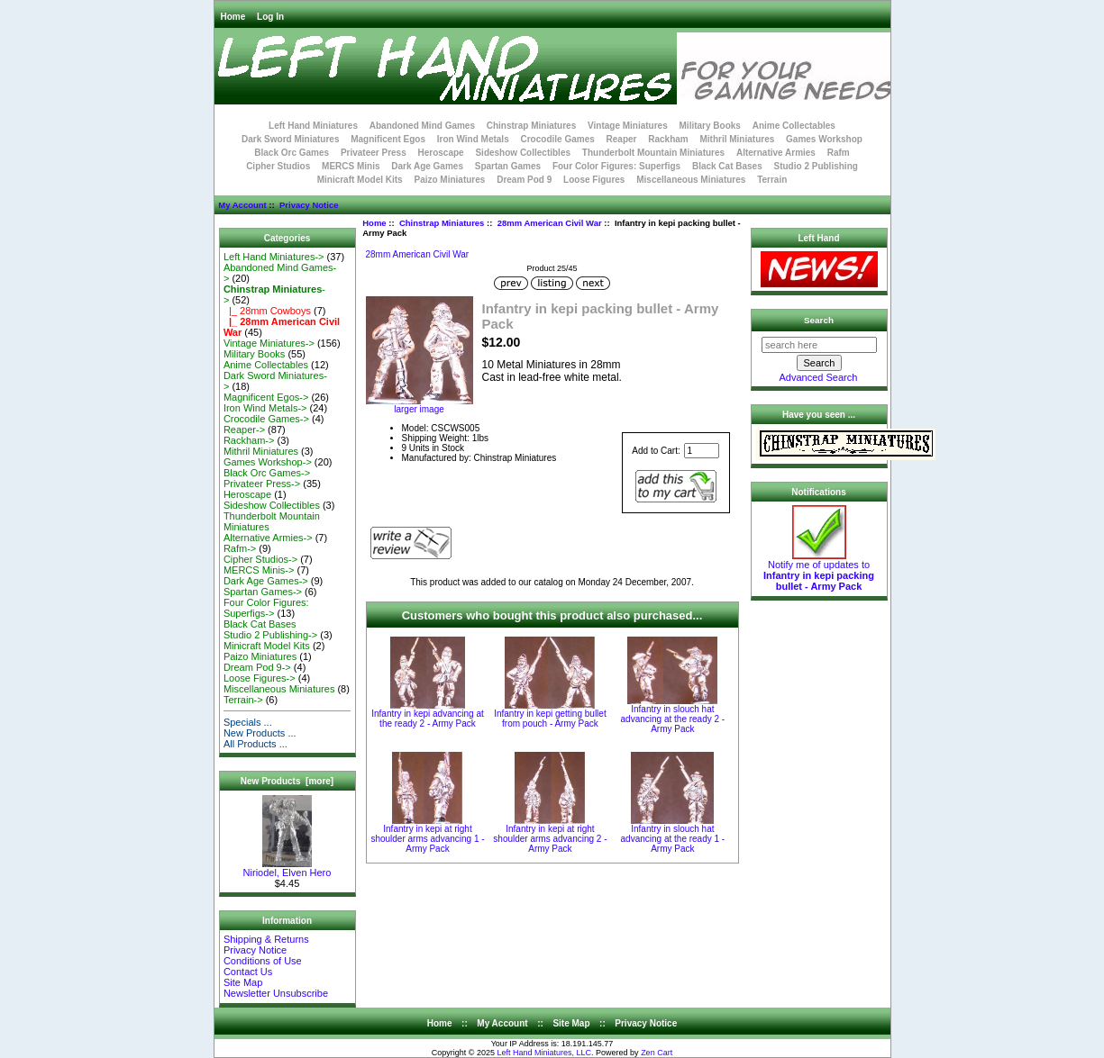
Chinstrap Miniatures (442, 223)
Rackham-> (249, 440)
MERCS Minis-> (259, 570)
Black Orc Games (291, 153)
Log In (270, 17)
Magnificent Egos (388, 139)
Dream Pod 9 (524, 180)
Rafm (838, 153)
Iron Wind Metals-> (265, 407)
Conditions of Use (263, 960)
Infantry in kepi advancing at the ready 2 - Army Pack (427, 718)
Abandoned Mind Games (422, 126)
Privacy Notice (308, 205)
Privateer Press (373, 153)
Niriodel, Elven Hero (287, 868)
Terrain (772, 180)
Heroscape (441, 153)
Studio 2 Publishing (816, 166)
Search (819, 320)
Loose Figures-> (260, 678)
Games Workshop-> (268, 462)
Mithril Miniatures (736, 139)
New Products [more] (287, 781)
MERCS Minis (350, 166)
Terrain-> (243, 699)
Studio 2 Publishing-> (270, 634)
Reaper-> (244, 429)
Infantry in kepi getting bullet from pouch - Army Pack (550, 718)
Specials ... (248, 722)
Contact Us (248, 971)
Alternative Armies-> (268, 537)
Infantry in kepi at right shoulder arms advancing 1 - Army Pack (427, 839)
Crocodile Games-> (266, 418)
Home (233, 17)
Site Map (243, 982)
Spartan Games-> (263, 591)
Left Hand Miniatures (313, 126)
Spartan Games (508, 166)
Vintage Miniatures (628, 126)
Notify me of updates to (818, 571)
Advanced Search (819, 377)
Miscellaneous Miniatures (690, 180)
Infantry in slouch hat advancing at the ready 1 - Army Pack (673, 839)
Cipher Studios (278, 166)
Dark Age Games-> (266, 580)
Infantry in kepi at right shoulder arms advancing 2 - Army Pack (550, 839)
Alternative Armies (776, 153)
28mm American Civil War (549, 223)
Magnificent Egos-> (266, 397)
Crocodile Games (558, 139)
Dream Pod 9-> (257, 667)
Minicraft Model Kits (360, 180)
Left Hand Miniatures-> (274, 256)
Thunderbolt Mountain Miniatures (653, 153)
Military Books (710, 126)
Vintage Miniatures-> (269, 343)
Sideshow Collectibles (522, 153)
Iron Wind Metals (473, 139)
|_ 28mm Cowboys (267, 310)
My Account (242, 205)
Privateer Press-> (262, 483)
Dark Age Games (427, 166)
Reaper (622, 139)
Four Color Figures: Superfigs (616, 166)
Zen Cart (656, 1052)
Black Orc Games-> (267, 472)
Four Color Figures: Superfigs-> (266, 608)
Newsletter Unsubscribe (276, 993)
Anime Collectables (794, 126)
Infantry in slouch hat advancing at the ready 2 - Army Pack (673, 719)
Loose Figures (594, 180)
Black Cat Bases (727, 166)
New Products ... (260, 733)
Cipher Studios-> (260, 559)
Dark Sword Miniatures (290, 139)
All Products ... (255, 743)
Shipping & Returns (266, 939)
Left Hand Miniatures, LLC (544, 1052)
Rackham (668, 139)
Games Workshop (824, 139)
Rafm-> (240, 548)
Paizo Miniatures (449, 180)
